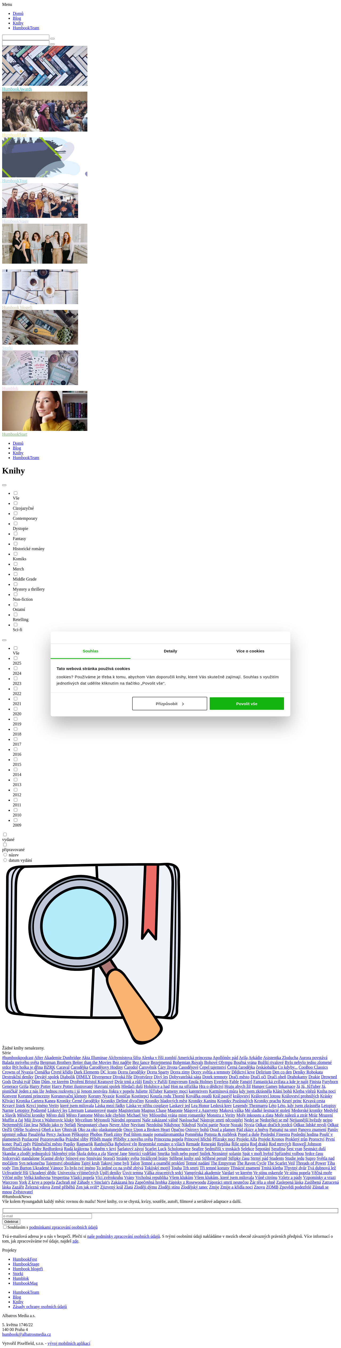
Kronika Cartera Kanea (35, 1100)
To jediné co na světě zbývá (119, 1168)
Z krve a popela (41, 1182)
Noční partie (207, 1124)
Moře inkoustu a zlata (254, 1115)
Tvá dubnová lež (321, 1168)
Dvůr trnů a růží (128, 1081)
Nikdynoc (172, 1124)
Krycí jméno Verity (42, 1105)
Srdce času (314, 1153)
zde (75, 1241)
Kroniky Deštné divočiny (122, 1100)
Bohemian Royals (188, 1062)
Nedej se (251, 1120)
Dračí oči (258, 1077)
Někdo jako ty (51, 1124)
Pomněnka (194, 1134)
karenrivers (198, 1091)
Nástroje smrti (212, 1120)
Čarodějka (79, 1067)
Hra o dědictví (211, 1086)
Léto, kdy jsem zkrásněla (299, 1105)
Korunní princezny (34, 1096)
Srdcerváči (11, 1158)
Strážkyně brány (154, 1158)
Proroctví (316, 1139)
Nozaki (237, 1124)
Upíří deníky (110, 1172)
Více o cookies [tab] (250, 651)
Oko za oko (88, 1129)
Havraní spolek (107, 1086)
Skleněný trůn (63, 1153)
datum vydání (17, 860)
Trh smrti (190, 1168)
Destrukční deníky (18, 1077)
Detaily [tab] (170, 651)
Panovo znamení (312, 1129)
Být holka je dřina (27, 1067)
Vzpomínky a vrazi (319, 1177)
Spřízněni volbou (289, 1153)
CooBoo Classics (313, 1067)
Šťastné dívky (52, 1158)
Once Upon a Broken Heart (146, 1129)
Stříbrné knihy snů (185, 1158)
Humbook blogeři (28, 1269)
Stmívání (94, 1158)
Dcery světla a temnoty (210, 1072)
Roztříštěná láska (16, 1148)
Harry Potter (40, 1086)
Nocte (224, 1124)
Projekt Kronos (271, 1139)
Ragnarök (84, 1144)
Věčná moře (321, 1172)
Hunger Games (264, 1086)
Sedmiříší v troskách (222, 1148)
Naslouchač (189, 1120)
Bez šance (140, 1062)
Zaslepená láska (289, 1182)
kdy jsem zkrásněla (255, 1091)
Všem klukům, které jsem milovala (224, 1177)
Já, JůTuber (310, 1086)
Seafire (198, 1148)
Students (276, 1158)
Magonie (175, 1110)
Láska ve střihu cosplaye (147, 1105)
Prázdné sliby (77, 1139)
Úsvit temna (132, 1172)
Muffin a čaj (12, 1120)
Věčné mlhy (12, 1177)
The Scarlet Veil (281, 1163)
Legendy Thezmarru (250, 1105)
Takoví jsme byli (115, 1163)
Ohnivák (69, 1129)
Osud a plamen (223, 1129)
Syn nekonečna (32, 1163)
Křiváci (8, 1100)
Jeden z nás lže (31, 1091)
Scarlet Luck (156, 1148)
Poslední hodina (304, 1134)
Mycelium (84, 1120)
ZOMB (272, 1187)
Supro (310, 1158)
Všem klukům (181, 1177)
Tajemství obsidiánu (63, 1163)
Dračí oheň (276, 1077)
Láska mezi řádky (110, 1105)
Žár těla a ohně (262, 1182)
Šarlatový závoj (130, 1148)
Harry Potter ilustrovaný (73, 1086)
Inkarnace (286, 1086)
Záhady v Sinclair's (93, 1182)
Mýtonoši (102, 1120)
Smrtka (163, 1153)
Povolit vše (246, 703)
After (38, 1057)
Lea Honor (200, 1105)
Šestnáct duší (314, 1148)
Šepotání (262, 1148)
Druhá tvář (21, 1081)
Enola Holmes (201, 1081)
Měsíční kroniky (31, 1115)
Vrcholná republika (151, 1177)
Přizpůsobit (170, 703)
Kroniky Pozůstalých (235, 1100)
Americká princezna (194, 1057)
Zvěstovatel (23, 1192)
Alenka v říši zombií (159, 1057)
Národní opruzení (126, 1120)
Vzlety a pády (290, 1177)
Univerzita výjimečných (78, 1172)
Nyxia (249, 1124)
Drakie (314, 1077)
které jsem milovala (77, 1105)
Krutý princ (292, 1100)
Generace (10, 1086)
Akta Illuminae (94, 1057)
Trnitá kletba (272, 1168)
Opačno (177, 1129)
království (241, 1096)
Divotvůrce (143, 1077)
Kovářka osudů (199, 1096)
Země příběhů (63, 1187)
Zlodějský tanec (194, 1187)
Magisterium (129, 1110)
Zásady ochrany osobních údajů (40, 1306)
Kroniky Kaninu (202, 1100)
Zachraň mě (66, 1182)
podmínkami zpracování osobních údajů (63, 1227)
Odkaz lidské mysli (309, 1124)
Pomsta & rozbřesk (220, 1134)
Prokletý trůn (296, 1139)
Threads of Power (311, 1163)
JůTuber (156, 1091)
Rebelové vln (126, 1144)
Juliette (141, 1091)
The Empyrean (223, 1163)
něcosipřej (234, 1120)
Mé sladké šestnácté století (267, 1110)
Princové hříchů (198, 1139)
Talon (135, 1163)
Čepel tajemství (213, 1067)
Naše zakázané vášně (160, 1120)
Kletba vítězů (304, 1091)
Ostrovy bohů (197, 1129)
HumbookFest (25, 1259)
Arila (243, 1057)
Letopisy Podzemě (31, 1110)
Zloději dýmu (145, 1187)
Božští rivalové (270, 1062)
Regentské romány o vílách (161, 1144)
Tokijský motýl (157, 1168)
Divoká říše (122, 1077)
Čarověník (148, 1067)
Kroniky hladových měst (166, 1100)
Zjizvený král (111, 1187)
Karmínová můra (223, 1091)
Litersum (76, 1110)
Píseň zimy (113, 1134)
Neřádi (70, 1124)
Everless (221, 1081)
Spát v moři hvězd (258, 1153)
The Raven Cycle (251, 1163)
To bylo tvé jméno (79, 1168)
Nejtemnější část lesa (20, 1124)
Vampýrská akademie (202, 1172)
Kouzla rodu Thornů (167, 1096)
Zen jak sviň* (87, 1187)
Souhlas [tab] (90, 651)
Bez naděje (121, 1062)
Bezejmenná (161, 1062)
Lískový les (57, 1110)
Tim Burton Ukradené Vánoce (37, 1168)
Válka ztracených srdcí (163, 1172)
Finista (315, 1081)
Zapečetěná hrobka (151, 1182)
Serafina (278, 1148)
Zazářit (18, 1187)
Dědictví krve (243, 1072)
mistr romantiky (192, 1115)
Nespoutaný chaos (92, 1124)
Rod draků (259, 1144)
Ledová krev (221, 1105)
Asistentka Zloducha (280, 1057)
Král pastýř (222, 1096)
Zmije (214, 1187)
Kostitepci (140, 1096)
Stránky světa (127, 1158)
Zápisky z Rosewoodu (187, 1182)
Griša (24, 1086)
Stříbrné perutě (214, 1158)
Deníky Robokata (308, 1072)
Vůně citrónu (266, 1177)
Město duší (55, 1115)
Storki (18, 1273)
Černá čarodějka (241, 1067)
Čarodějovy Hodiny (106, 1067)
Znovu (259, 1187)
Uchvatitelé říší (15, 1172)
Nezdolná (154, 1124)
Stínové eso (75, 1158)
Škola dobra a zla (91, 1153)
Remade (193, 1144)
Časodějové (188, 1067)
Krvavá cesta (314, 1100)
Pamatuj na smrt (283, 1129)
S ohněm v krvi (103, 1148)
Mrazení (326, 1115)
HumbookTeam (26, 28)
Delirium (263, 1072)
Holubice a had (157, 1086)
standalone (30, 1158)
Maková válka (231, 1110)
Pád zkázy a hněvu (253, 1129)
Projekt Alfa (246, 1139)
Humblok (21, 1278)
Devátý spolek (47, 1077)
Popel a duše (248, 1134)
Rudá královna (76, 1148)
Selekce (247, 1148)
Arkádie (255, 1057)
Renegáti (208, 1144)
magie (112, 1110)
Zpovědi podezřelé (295, 1187)
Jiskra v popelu (121, 1091)
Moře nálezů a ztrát (290, 1115)
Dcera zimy (180, 1072)
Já (298, 1086)
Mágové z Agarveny (201, 1110)
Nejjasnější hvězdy (306, 1120)
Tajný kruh (90, 1163)
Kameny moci (176, 1091)
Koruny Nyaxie (101, 1096)
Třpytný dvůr (295, 1168)
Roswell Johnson (306, 1144)
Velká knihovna (37, 1177)
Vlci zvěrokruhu (109, 1177)
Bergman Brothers (55, 1062)
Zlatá (128, 1187)
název (11, 855)
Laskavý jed (179, 1105)
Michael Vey (137, 1115)
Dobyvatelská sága (185, 1077)
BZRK (49, 1067)
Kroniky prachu (267, 1100)
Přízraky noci (224, 1139)
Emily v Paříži (155, 1081)
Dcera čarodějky (132, 1072)
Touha (176, 1168)
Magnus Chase (154, 1110)
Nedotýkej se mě (274, 1120)
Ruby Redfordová (48, 1148)
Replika (223, 1144)
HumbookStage (26, 1264)
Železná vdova (37, 1187)
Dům (36, 1081)
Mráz (313, 1115)
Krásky (326, 1096)
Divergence (101, 1077)
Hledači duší (132, 1086)
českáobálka (266, 1067)
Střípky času (239, 1158)
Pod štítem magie (138, 1134)
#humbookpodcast (17, 1057)
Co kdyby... (288, 1067)
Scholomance (179, 1148)
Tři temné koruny (214, 1168)
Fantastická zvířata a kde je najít (280, 1081)
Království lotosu (266, 1096)
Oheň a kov (51, 1129)
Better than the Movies (91, 1062)
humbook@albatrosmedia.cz (26, 1334)
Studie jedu (294, 1158)
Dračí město (239, 1077)
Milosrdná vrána (163, 1115)
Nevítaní (138, 1124)
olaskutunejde (110, 1129)
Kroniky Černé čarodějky (78, 1100)
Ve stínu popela (297, 1172)
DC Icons (108, 1072)
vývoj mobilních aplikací (69, 1343)
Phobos (96, 1134)
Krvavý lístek (13, 1105)
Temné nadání (198, 1163)
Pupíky (69, 1144)
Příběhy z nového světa (133, 1139)
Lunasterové (95, 1110)
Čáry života (167, 1067)
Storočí (109, 1158)
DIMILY (83, 1077)
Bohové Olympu (218, 1062)
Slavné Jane (117, 1153)
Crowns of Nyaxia (17, 1072)
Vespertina (60, 1177)
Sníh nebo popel (184, 1153)
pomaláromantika (169, 1134)
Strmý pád (259, 1158)
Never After (119, 1124)
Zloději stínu (169, 1187)
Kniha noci (326, 1091)
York (23, 1182)
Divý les (161, 1077)
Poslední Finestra (275, 1134)
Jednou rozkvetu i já (62, 1091)
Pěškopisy (80, 1134)
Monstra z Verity (221, 1115)
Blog (17, 18)
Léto (272, 1105)
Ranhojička (103, 1144)
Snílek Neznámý (214, 1153)
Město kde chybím (109, 1115)
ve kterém (243, 1172)
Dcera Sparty (158, 1072)
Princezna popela (168, 1139)
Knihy (18, 23)
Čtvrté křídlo (62, 1072)
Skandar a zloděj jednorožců (26, 1153)
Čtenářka (42, 1072)
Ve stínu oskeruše (268, 1172)
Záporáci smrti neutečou (228, 1182)
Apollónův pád (225, 1057)
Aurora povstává (313, 1057)
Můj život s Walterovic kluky (49, 1120)
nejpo (327, 1120)
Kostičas (123, 1096)
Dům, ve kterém (55, 1081)
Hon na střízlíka (184, 1086)
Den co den (282, 1072)
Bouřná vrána (245, 1062)
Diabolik (67, 1077)
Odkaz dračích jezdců (274, 1124)
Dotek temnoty (215, 1077)
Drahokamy (297, 1077)
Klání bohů (282, 1091)
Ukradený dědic (42, 1172)
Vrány (129, 1177)
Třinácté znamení (245, 1168)
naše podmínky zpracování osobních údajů (123, 1236)
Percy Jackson (58, 1134)
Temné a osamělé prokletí (163, 1163)
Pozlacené (30, 1139)
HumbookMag (25, 1283)
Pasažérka (36, 1134)
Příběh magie (101, 1139)
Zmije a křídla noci (236, 1187)
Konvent (9, 1096)
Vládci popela (82, 1177)
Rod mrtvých (280, 1144)
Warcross (10, 1182)
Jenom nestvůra (94, 1091)
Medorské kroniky (307, 1110)
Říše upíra (240, 1144)
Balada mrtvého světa (20, 1062)
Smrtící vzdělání (142, 1153)
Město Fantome (79, 1115)
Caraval (63, 1067)
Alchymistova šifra (124, 1057)
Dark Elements (86, 1072)
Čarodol (131, 1067)
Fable (234, 1081)
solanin (235, 1153)
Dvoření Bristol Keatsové (91, 1081)
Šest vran (294, 1148)
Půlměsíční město (47, 1144)
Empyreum (178, 1081)
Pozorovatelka (52, 1139)
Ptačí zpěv (22, 1144)
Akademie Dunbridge (62, 1057)
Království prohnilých (300, 1096)
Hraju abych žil (237, 1086)
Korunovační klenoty (69, 1096)
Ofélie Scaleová (26, 1129)
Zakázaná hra (122, 1182)
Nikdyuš (189, 1124)
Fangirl (246, 1081)
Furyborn (330, 1081)
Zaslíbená (313, 1182)
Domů (18, 13)
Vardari (228, 1172)
